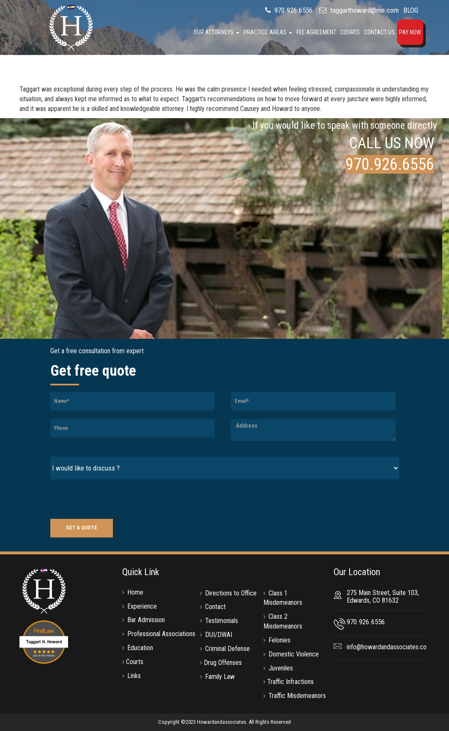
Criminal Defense (227, 649)
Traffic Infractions (290, 682)
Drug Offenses (223, 663)
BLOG (410, 10)
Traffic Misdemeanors (297, 696)
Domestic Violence (293, 654)
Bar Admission (146, 620)
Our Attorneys (216, 32)
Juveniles (280, 668)
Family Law (220, 677)
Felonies (279, 640)
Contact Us (379, 32)
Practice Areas (268, 32)
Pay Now (410, 32)
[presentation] (114, 500)
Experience (142, 606)
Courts (350, 32)
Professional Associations (161, 634)
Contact (215, 607)
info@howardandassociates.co (387, 647)
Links (134, 676)
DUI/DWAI (218, 635)
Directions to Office (231, 593)
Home (135, 592)
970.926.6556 (292, 10)
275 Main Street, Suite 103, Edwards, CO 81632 (383, 597)
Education (140, 648)
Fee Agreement (316, 32)
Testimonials (221, 621)
